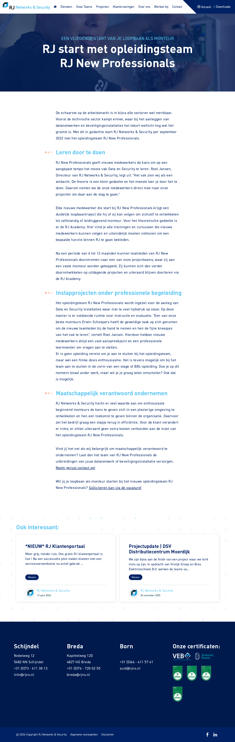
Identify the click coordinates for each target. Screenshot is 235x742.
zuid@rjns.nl (130, 668)
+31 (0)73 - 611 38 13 (31, 668)
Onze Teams (84, 7)
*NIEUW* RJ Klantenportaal (55, 546)
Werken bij (161, 7)
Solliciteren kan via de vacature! (115, 487)
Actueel (203, 7)
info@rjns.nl (24, 674)
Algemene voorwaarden (84, 734)
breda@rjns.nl (78, 674)
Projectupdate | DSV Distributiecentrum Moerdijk (159, 548)
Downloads (221, 7)
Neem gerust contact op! (75, 467)
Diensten (66, 7)
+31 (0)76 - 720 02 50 (84, 668)
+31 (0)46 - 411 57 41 (136, 662)
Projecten (102, 7)
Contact (177, 7)
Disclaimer (107, 734)
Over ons (144, 7)
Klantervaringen (123, 7)
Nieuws (32, 577)
